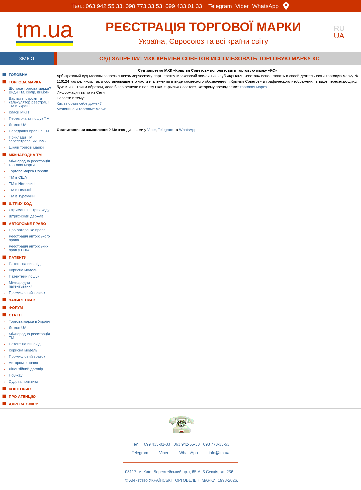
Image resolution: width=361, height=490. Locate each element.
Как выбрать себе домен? (79, 103)
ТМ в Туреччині (22, 196)
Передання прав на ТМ (29, 131)
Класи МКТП (20, 112)
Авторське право (23, 362)
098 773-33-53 (216, 444)
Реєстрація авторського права (29, 238)
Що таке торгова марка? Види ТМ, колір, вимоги (30, 90)
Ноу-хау (16, 375)
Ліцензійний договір (26, 369)
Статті (15, 315)
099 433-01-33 (157, 444)
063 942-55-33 (187, 444)
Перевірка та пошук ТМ (29, 118)
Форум (16, 307)
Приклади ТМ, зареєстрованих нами (27, 139)
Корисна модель (23, 270)
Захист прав (22, 300)
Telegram (220, 6)
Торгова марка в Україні (29, 321)
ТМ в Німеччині (22, 183)
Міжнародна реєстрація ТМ (29, 335)
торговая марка (253, 87)
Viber (242, 6)
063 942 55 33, (104, 6)
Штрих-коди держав (26, 216)
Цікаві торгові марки (26, 147)
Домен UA (18, 125)
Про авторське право (27, 230)
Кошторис (20, 389)
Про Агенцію (22, 396)
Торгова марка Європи (28, 171)
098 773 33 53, (144, 6)
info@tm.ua (219, 453)
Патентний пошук (24, 276)
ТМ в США (18, 177)
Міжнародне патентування (21, 284)
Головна (18, 74)
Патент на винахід (25, 264)
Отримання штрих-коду (29, 210)
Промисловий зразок (27, 292)
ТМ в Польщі (20, 190)
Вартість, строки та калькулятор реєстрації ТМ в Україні (29, 102)
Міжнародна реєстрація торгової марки (29, 163)
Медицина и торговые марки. (82, 109)
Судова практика (23, 381)
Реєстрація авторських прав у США (28, 248)
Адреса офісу (23, 404)
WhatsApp (266, 6)
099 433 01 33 (183, 6)
